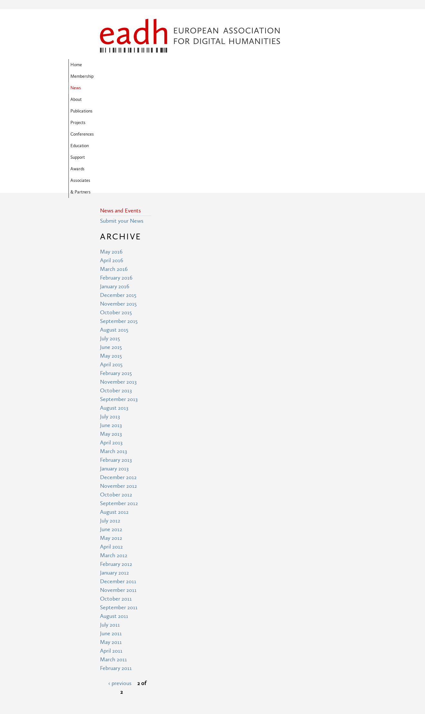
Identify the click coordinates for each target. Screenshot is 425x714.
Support (109, 76)
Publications (203, 64)
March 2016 (114, 165)
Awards (132, 76)
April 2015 (111, 260)
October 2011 (116, 494)
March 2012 (113, 451)
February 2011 (116, 564)
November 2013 (118, 277)
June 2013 (111, 321)
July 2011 (110, 520)
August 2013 (114, 303)
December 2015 (118, 191)
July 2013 (110, 312)
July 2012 (110, 416)
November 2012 (118, 382)
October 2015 (116, 208)
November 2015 (118, 199)
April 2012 (111, 442)
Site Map (168, 648)
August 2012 (114, 408)
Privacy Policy (174, 671)
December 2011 (118, 477)
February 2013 (116, 356)
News (158, 64)
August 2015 (114, 225)
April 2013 (111, 338)
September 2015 (119, 217)
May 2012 (111, 434)
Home (107, 64)
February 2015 (116, 269)
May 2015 (111, 251)
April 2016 (111, 156)
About (178, 64)
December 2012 (118, 373)
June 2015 (111, 243)
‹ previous (119, 579)
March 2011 (113, 555)
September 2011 (119, 503)
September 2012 (119, 399)
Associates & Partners (167, 76)
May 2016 (111, 147)
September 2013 (119, 295)
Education (287, 64)
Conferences (257, 64)
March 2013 (113, 347)
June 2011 (111, 529)
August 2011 (114, 512)
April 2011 (111, 546)
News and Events (120, 106)
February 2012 (116, 460)
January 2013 (114, 364)
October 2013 (116, 286)
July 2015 (110, 234)
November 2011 (118, 486)
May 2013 (111, 329)
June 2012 (111, 425)
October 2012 (116, 390)
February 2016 (116, 173)
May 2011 (111, 538)
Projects (230, 64)
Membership (133, 64)
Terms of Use (173, 659)
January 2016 (114, 182)
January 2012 (114, 468)
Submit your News (121, 116)
